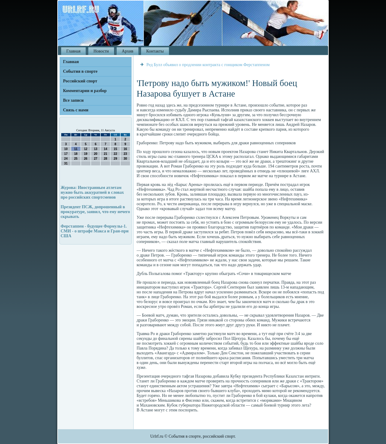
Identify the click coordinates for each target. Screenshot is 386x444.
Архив (127, 51)
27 (95, 158)
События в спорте (80, 71)
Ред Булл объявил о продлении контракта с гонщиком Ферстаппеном (208, 64)
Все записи (73, 100)
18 (76, 153)
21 (105, 153)
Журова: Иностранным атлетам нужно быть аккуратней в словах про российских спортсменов (92, 192)
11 (76, 149)
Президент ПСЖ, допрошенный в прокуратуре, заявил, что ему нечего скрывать (95, 212)
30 (125, 158)
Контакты (155, 51)
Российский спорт (80, 81)
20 (95, 153)
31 (66, 163)
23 (125, 153)
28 (105, 158)
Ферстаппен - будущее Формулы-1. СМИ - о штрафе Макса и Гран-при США (94, 231)
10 (66, 149)
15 (115, 149)
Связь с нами (75, 110)
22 (115, 153)
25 (76, 158)
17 (66, 153)
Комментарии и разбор (85, 90)
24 (66, 158)
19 (85, 153)
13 (95, 149)
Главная (73, 51)
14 (105, 149)
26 (85, 158)
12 (85, 149)
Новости (101, 51)
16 (125, 149)
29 (115, 158)
